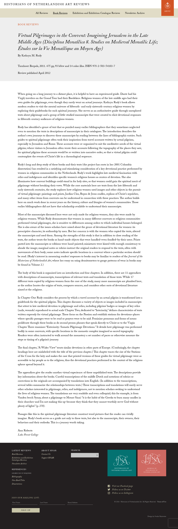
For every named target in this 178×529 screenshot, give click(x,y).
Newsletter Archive (135, 13)
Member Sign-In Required (21, 473)
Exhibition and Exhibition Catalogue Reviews (96, 13)
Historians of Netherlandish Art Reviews (47, 4)
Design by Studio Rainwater (157, 516)
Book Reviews (60, 13)
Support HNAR (47, 458)
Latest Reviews (21, 450)
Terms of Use (161, 502)
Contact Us (45, 454)
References (19, 469)
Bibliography (17, 477)
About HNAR (49, 450)
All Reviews (42, 13)
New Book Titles (18, 480)
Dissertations (17, 484)
